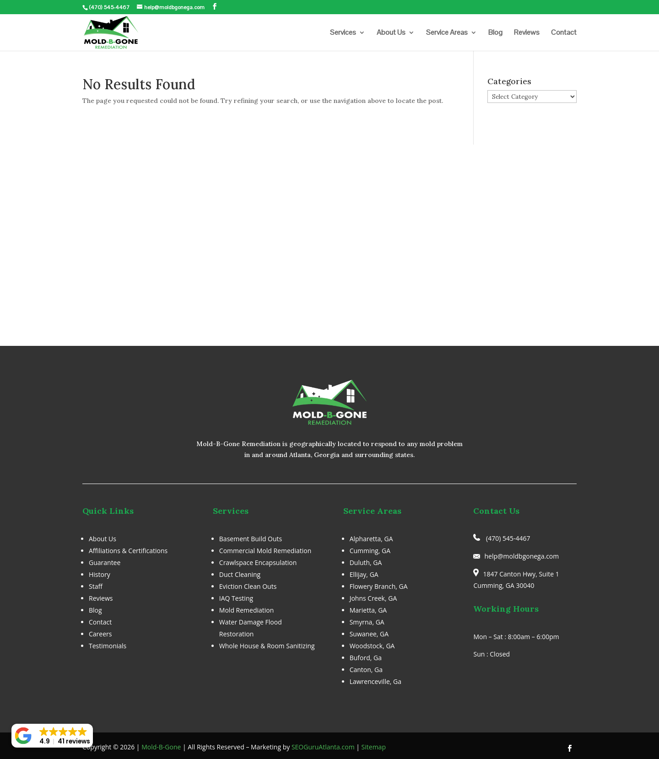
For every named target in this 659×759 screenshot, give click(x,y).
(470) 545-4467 (109, 7)
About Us (391, 33)
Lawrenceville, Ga (375, 681)
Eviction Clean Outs (248, 586)
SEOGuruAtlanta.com (323, 747)
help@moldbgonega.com (521, 556)
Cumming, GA (370, 550)
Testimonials (107, 645)
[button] (52, 736)
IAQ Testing (236, 598)
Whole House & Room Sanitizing (267, 645)
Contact (564, 33)
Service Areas (447, 33)
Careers (100, 634)
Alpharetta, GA (371, 538)
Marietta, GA (368, 610)
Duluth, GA (366, 562)
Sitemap (374, 747)
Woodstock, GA (372, 645)
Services (343, 33)
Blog (495, 33)
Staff (96, 586)
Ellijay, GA (364, 574)
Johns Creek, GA (373, 598)
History (99, 574)
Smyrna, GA (367, 622)
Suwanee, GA (369, 634)
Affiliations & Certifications (128, 550)
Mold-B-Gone (161, 747)
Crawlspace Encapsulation (258, 562)
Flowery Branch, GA (379, 586)
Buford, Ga (366, 657)
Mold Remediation (246, 610)
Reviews (527, 33)
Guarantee (104, 562)
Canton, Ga (366, 669)
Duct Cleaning (239, 574)
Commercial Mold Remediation (265, 550)
